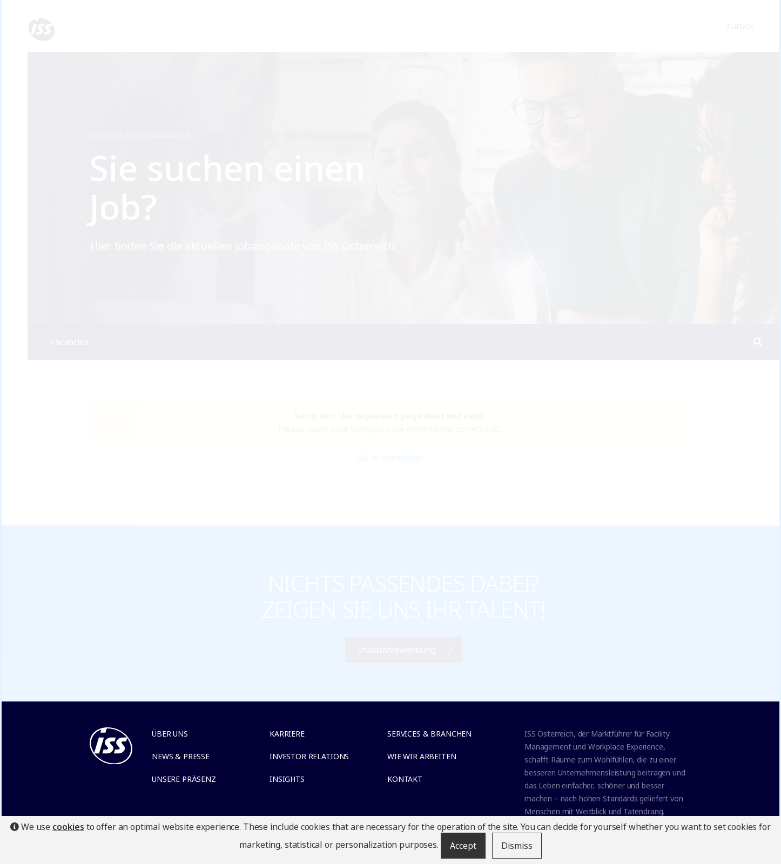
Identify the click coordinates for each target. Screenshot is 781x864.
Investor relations (309, 756)
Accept (463, 845)
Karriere (287, 733)
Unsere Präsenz (184, 779)
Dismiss (517, 845)
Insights (287, 779)
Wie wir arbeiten (421, 756)
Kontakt (404, 779)
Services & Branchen (429, 733)
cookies (68, 827)
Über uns (170, 733)
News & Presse (181, 756)
